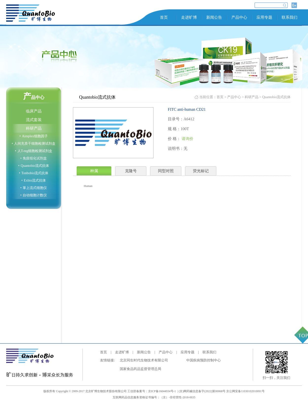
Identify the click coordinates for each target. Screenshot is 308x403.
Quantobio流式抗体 (33, 166)
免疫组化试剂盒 (33, 158)
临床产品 (34, 111)
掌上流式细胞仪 (33, 188)
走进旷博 (189, 17)
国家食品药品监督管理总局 (140, 369)
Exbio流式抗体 (33, 180)
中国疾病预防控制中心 (203, 360)
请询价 (187, 139)
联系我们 (289, 17)
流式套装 (34, 120)
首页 (164, 17)
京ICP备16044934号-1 (162, 391)
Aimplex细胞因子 (33, 136)
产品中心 (239, 17)
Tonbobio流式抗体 (33, 173)
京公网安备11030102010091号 (245, 391)
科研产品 (34, 128)
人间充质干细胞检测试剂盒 (34, 143)
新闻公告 (214, 17)
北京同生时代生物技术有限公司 (144, 360)
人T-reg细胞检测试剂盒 (33, 151)
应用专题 (264, 17)
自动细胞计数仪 (33, 195)
